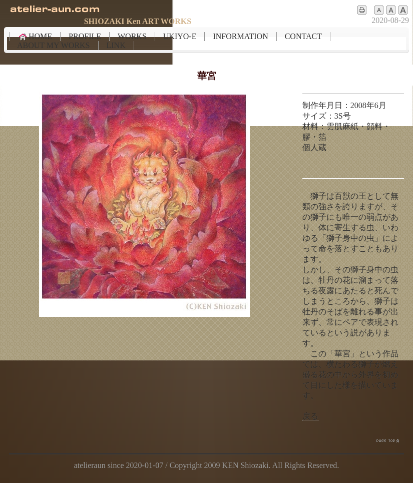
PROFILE (85, 36)
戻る (310, 416)
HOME (35, 36)
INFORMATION (240, 36)
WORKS (132, 36)
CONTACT (303, 36)
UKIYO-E (180, 36)
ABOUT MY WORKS (53, 45)
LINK (116, 45)
